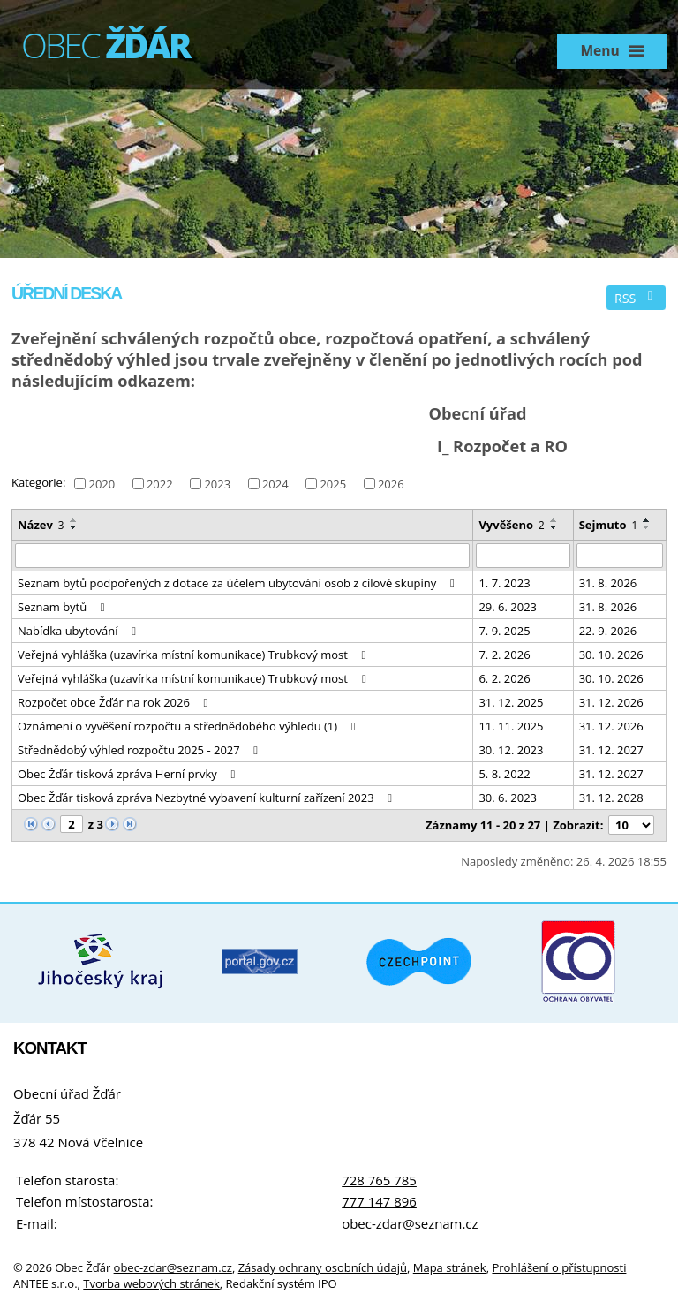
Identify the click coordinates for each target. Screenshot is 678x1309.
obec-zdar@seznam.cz (410, 1223)
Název (41, 525)
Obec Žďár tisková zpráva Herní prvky (129, 774)
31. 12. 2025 (510, 702)
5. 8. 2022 (504, 774)
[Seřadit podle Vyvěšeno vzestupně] (554, 520)
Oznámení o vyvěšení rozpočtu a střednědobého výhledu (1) (189, 726)
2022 (160, 483)
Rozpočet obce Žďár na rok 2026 (115, 702)
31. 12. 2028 (611, 798)
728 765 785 (379, 1180)
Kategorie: (38, 482)
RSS (636, 298)
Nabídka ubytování (79, 631)
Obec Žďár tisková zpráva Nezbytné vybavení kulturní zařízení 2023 (207, 798)
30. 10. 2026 (611, 654)
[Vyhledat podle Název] (242, 555)
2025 (333, 483)
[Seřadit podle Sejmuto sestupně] (647, 527)
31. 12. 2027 (611, 750)
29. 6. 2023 (507, 607)
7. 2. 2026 (504, 654)
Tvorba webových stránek (151, 1283)
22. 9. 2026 (608, 631)
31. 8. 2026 (608, 583)
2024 (275, 483)
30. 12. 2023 (510, 750)
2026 (391, 483)
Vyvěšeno (511, 525)
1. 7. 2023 (504, 583)
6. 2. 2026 (504, 678)
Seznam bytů (63, 607)
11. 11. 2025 (510, 726)
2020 (101, 483)
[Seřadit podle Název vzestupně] (74, 520)
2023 (217, 483)
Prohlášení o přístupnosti (559, 1267)
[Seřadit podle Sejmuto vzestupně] (647, 520)
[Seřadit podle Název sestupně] (74, 527)
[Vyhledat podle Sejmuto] (619, 555)
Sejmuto (608, 525)
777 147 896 (379, 1201)
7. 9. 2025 (504, 631)
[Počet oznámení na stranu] (631, 825)
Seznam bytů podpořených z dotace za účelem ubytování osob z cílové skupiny (238, 583)
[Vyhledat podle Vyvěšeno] (522, 555)
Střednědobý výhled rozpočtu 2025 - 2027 (140, 750)
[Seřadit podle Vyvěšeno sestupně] (554, 527)
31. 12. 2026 (611, 702)
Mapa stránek (449, 1267)
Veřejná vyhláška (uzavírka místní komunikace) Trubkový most (194, 654)
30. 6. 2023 (507, 798)
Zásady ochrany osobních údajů (322, 1267)
